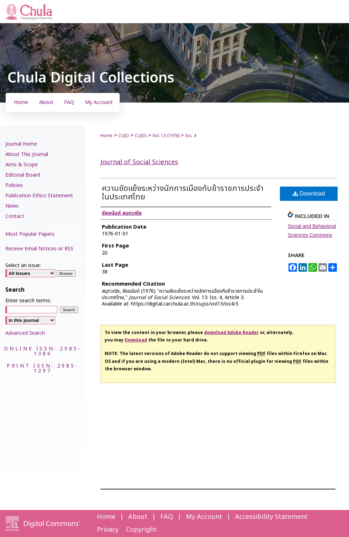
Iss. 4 (190, 135)
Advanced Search (25, 333)
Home (106, 135)
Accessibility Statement (271, 517)
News (12, 206)
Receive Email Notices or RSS (39, 248)
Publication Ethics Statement (39, 195)
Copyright (141, 530)
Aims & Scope (21, 164)
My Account (204, 517)
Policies (14, 185)
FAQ (166, 517)
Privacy (108, 530)
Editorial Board (22, 175)
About (137, 517)
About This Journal (26, 154)
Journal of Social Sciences (139, 162)
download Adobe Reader (231, 332)
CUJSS (141, 135)
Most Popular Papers (29, 234)
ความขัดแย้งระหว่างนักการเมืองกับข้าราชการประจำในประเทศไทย (183, 193)
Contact (14, 216)
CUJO (123, 135)
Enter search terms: (28, 300)
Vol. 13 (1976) (165, 135)
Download (309, 194)
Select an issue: (23, 265)
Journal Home (21, 144)
